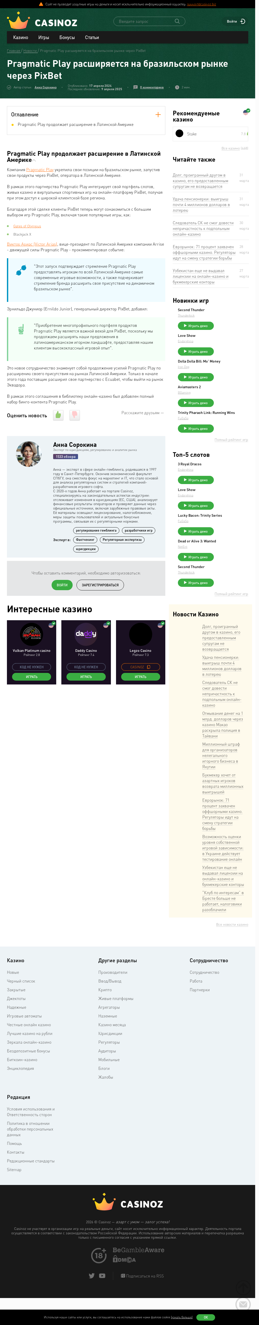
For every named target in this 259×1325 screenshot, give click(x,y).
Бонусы (67, 37)
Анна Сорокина (45, 87)
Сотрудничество (204, 1000)
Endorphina (224, 344)
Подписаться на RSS (144, 1304)
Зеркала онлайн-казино (29, 1070)
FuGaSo (221, 432)
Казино (20, 37)
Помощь (14, 1171)
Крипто (105, 1018)
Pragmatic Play (40, 169)
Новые (13, 1000)
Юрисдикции (110, 1061)
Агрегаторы (109, 1035)
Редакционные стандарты (31, 1189)
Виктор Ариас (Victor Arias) (32, 244)
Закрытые (16, 1018)
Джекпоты (16, 1027)
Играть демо (236, 326)
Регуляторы (109, 1070)
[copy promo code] (149, 667)
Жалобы (105, 1105)
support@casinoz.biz (201, 4)
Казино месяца (112, 1053)
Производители (112, 1000)
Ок (206, 1317)
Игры (43, 37)
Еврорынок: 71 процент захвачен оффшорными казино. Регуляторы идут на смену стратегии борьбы (204, 252)
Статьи (92, 37)
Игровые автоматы (24, 1044)
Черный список (21, 1009)
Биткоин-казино (22, 1088)
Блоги (104, 1096)
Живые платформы (115, 1027)
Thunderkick (224, 316)
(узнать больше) (182, 1317)
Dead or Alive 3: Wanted (229, 565)
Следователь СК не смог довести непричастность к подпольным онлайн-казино (203, 228)
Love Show (225, 338)
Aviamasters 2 (227, 395)
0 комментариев (152, 87)
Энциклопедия (20, 1096)
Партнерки (200, 1018)
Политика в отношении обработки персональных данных (30, 1157)
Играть (31, 677)
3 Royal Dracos (228, 478)
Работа (196, 1009)
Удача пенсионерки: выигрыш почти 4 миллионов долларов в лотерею (201, 205)
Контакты (15, 1180)
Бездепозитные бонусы (28, 1079)
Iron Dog (222, 375)
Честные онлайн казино (29, 1053)
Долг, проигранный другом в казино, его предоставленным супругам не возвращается (200, 181)
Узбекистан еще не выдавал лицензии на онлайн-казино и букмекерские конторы (200, 276)
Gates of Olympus (27, 226)
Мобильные (109, 1088)
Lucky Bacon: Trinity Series (232, 536)
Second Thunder (229, 310)
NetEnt (221, 573)
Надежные (16, 1035)
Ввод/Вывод (109, 1009)
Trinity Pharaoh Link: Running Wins (233, 425)
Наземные (107, 1044)
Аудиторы (107, 1079)
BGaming (222, 401)
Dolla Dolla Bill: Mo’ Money (231, 368)
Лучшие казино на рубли (29, 1061)
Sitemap (14, 1198)
